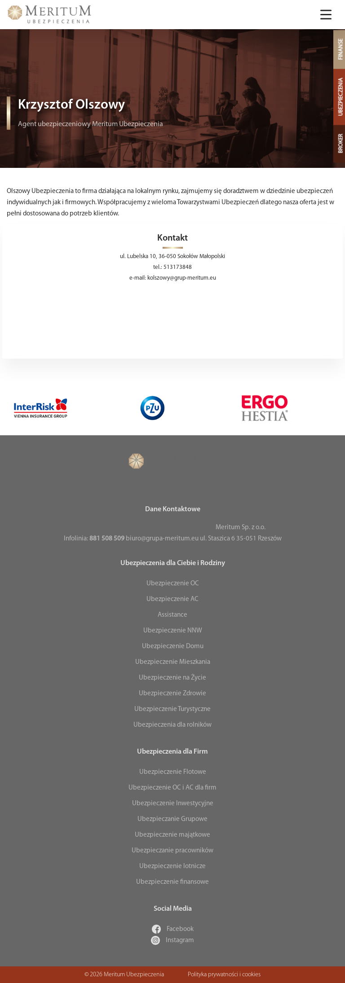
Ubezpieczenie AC (172, 599)
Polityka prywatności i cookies (224, 974)
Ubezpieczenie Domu (172, 646)
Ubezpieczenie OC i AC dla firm (172, 788)
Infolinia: (94, 538)
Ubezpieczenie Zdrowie (172, 693)
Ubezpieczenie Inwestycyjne (172, 803)
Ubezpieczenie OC (172, 583)
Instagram (172, 940)
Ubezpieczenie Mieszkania (172, 662)
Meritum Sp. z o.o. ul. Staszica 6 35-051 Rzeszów (241, 533)
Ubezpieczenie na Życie (172, 678)
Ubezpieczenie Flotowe (172, 772)
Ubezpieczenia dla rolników (172, 725)
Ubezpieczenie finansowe (172, 882)
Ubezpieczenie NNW (172, 631)
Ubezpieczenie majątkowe (172, 835)
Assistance (172, 615)
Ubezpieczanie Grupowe (172, 819)
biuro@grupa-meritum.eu (162, 538)
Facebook (173, 929)
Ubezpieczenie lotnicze (172, 866)
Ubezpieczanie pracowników (172, 850)
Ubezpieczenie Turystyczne (172, 709)
